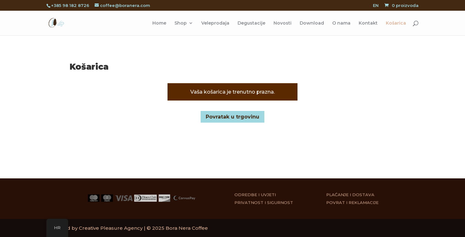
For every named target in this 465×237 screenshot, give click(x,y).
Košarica (396, 23)
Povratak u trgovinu (232, 117)
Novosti (282, 23)
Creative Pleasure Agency (111, 228)
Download (312, 23)
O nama (341, 23)
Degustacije (251, 23)
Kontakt (368, 23)
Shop (180, 23)
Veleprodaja (215, 23)
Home (159, 23)
